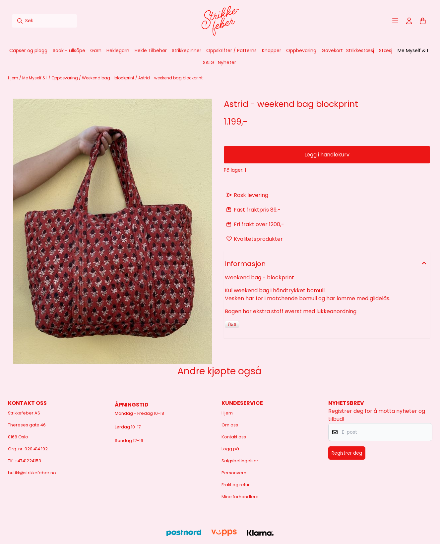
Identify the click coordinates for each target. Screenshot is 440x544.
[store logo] (220, 21)
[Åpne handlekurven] (422, 21)
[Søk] (44, 21)
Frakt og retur (235, 485)
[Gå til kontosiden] (409, 21)
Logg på (230, 449)
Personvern (233, 473)
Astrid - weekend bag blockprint (170, 78)
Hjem (13, 78)
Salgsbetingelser (239, 461)
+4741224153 (28, 461)
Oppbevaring (65, 78)
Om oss (229, 425)
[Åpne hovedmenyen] (395, 21)
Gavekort (332, 50)
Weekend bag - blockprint (108, 78)
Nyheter (227, 62)
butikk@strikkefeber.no (32, 473)
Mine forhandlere (240, 496)
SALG (208, 62)
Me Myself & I (35, 78)
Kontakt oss (233, 437)
